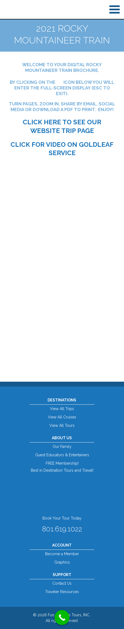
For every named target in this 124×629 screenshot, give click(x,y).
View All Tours (62, 425)
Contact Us (62, 583)
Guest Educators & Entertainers (62, 455)
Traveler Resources (62, 592)
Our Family (62, 446)
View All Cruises (62, 417)
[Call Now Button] (62, 617)
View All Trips (62, 409)
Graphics (62, 562)
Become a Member (62, 554)
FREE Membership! (62, 463)
